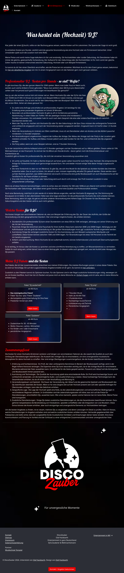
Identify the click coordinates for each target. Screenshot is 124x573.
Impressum (9, 540)
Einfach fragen (82, 275)
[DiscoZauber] (6, 8)
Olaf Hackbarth (39, 560)
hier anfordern (89, 268)
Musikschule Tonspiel (13, 550)
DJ (22, 45)
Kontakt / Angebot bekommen (62, 569)
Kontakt (8, 535)
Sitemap (8, 537)
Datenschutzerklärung (14, 543)
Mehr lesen (32, 308)
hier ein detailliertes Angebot (19, 70)
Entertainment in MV (102, 535)
